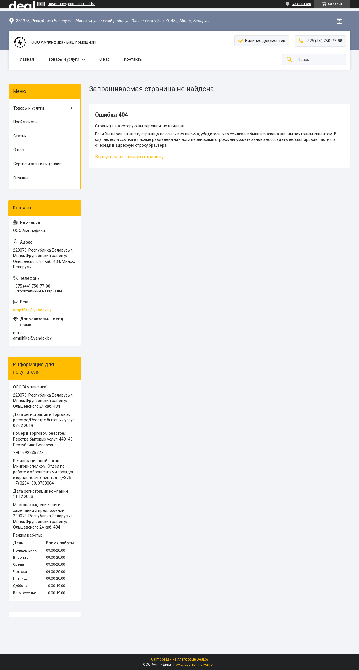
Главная (26, 59)
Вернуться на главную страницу (129, 157)
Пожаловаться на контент (194, 665)
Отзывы (20, 178)
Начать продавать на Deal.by (71, 4)
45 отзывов (301, 4)
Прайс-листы (25, 122)
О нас (104, 59)
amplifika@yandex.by (32, 310)
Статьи (20, 136)
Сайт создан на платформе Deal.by (179, 659)
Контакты (133, 59)
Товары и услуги (63, 59)
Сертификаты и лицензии (37, 164)
